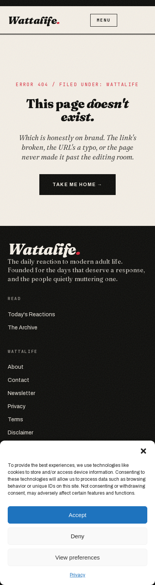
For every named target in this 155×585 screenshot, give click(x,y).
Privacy (77, 575)
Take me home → (77, 184)
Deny (77, 536)
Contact (18, 380)
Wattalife (34, 20)
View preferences (77, 557)
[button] (143, 450)
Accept (77, 515)
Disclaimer (20, 433)
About (16, 367)
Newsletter (21, 393)
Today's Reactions (31, 314)
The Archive (22, 328)
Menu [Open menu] (104, 20)
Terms (15, 419)
